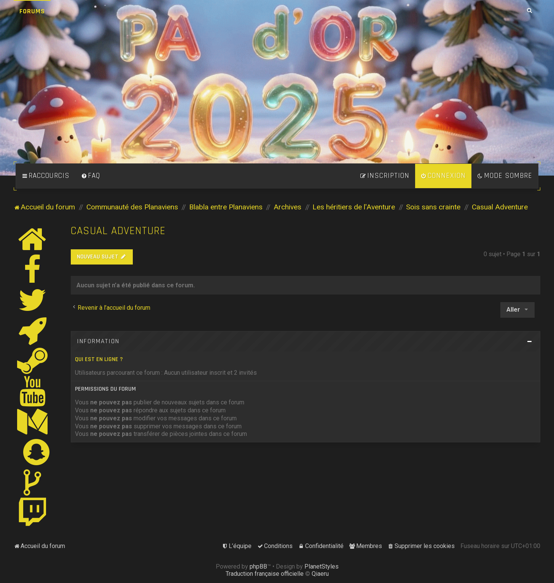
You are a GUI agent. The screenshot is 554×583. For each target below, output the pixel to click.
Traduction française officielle (265, 573)
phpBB (258, 566)
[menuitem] (90, 176)
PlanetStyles (321, 566)
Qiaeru (320, 573)
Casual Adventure (118, 231)
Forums (32, 11)
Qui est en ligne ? (99, 359)
